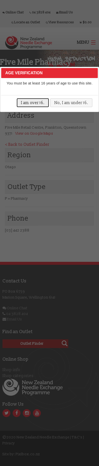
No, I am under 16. (71, 102)
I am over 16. (33, 102)
